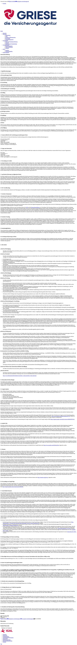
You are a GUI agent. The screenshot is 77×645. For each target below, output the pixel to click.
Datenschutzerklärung (35, 207)
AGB (27, 207)
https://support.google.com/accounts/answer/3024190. (12, 486)
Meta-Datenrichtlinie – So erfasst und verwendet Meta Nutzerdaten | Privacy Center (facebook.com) (38, 523)
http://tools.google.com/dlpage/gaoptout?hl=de (61, 416)
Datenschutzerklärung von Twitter (64, 528)
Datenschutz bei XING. (71, 531)
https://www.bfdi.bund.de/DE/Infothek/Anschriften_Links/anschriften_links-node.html (19, 375)
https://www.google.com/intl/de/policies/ (51, 445)
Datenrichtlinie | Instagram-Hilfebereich (10, 525)
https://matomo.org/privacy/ (43, 477)
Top (1, 643)
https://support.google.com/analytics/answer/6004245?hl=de (62, 419)
